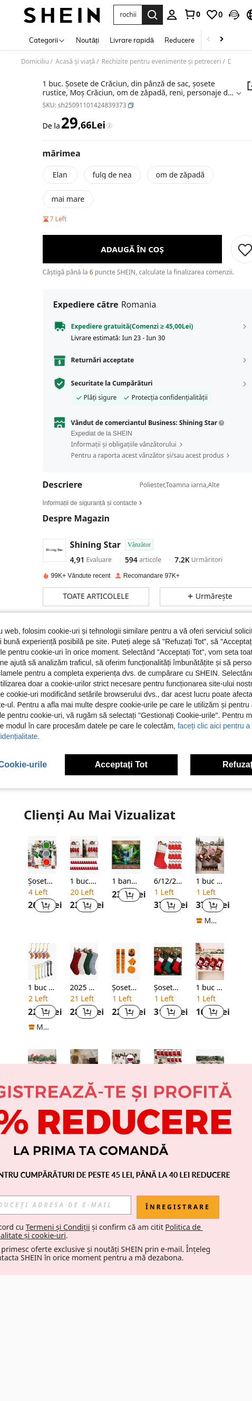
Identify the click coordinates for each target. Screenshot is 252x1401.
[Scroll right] (221, 39)
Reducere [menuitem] (179, 40)
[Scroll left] (208, 39)
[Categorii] (47, 39)
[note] (210, 920)
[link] (191, 14)
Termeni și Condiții (98, 1227)
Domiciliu (35, 61)
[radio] (60, 175)
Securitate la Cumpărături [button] (112, 383)
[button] (234, 14)
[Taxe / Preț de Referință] (109, 126)
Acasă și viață (75, 61)
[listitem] (42, 880)
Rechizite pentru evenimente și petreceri (161, 61)
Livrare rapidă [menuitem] (132, 40)
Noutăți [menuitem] (87, 40)
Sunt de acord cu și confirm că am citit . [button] (125, 1231)
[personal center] (172, 14)
